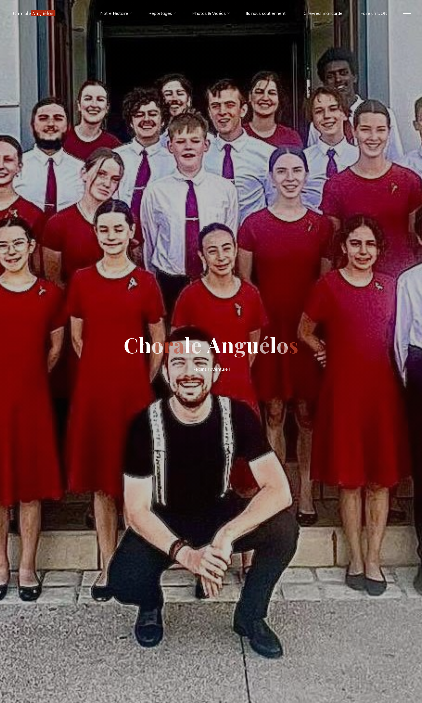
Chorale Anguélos (33, 13)
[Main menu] (406, 13)
